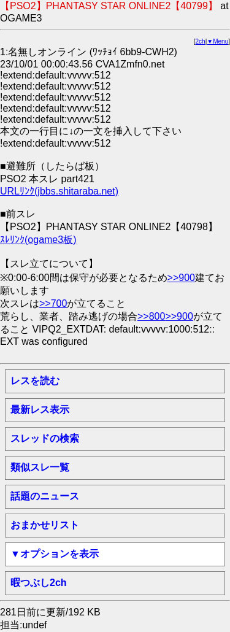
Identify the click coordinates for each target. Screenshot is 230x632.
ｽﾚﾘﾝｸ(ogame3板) (38, 239)
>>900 (181, 277)
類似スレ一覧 (39, 467)
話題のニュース (44, 496)
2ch (200, 41)
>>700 (53, 303)
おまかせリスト (44, 525)
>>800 (151, 316)
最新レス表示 (39, 409)
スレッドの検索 (44, 438)
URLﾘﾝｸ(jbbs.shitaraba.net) (59, 191)
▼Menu (217, 41)
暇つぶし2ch (38, 582)
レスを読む (34, 381)
